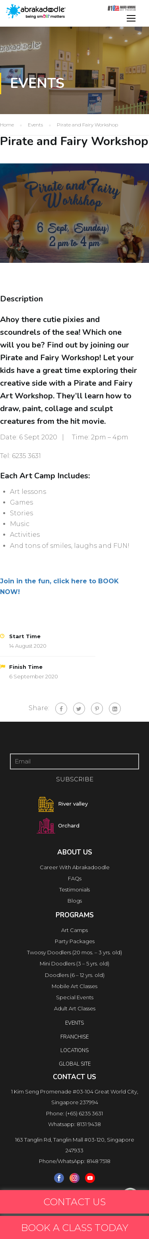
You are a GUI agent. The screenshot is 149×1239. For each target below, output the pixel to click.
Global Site (75, 1064)
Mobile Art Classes (74, 986)
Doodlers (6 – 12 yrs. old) (74, 975)
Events (74, 1023)
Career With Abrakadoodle (75, 867)
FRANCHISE (74, 1037)
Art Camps (74, 930)
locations (74, 1050)
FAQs (74, 878)
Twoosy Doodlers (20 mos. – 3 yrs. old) (74, 952)
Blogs (75, 900)
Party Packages (75, 941)
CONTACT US (74, 1202)
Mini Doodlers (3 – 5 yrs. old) (74, 963)
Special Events (74, 997)
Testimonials (74, 889)
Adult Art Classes (74, 1008)
